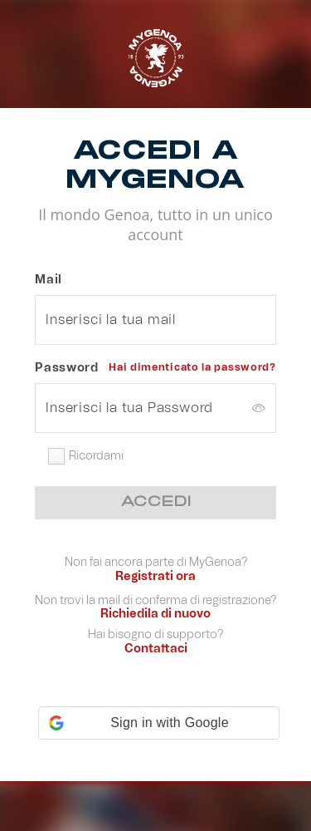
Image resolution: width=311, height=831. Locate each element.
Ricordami (96, 456)
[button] (158, 723)
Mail (48, 280)
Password (67, 368)
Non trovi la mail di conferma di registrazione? (155, 602)
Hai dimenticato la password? (192, 367)
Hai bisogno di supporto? (155, 636)
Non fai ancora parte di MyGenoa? (156, 564)
